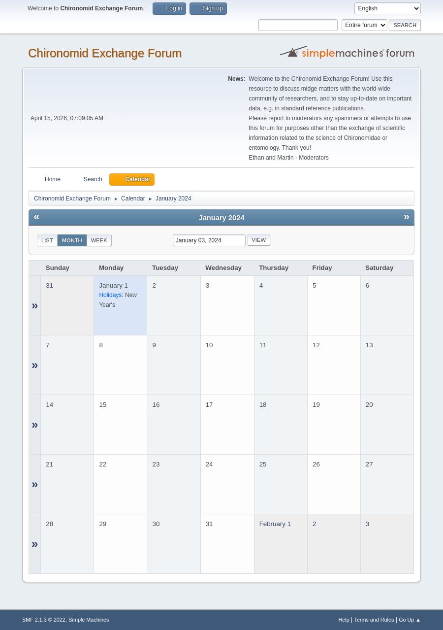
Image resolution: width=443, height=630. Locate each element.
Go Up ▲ (410, 620)
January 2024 (222, 218)
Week (99, 240)
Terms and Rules (374, 620)
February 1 (275, 524)
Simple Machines (88, 620)
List (47, 240)
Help (344, 620)
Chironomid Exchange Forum (105, 53)
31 (49, 285)
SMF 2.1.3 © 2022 (43, 620)
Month (72, 240)
